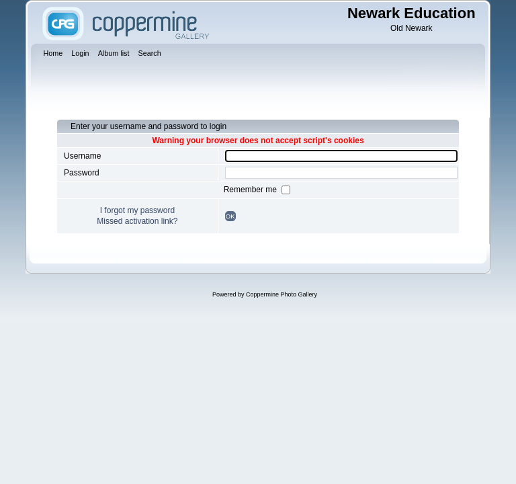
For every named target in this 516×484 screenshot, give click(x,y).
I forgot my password (137, 210)
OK (230, 216)
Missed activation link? (137, 221)
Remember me (252, 189)
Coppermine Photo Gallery (281, 294)
